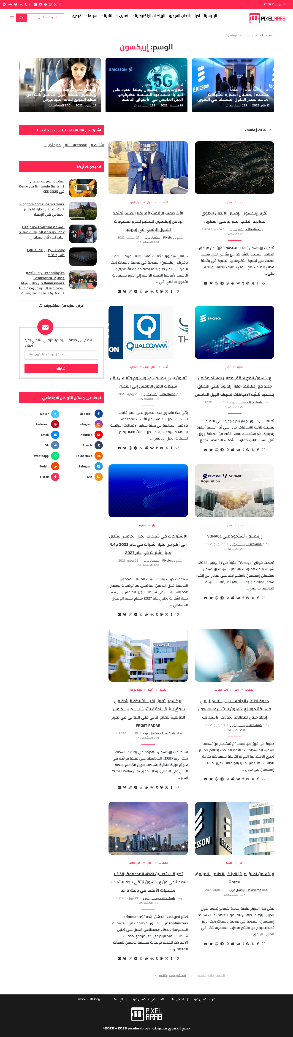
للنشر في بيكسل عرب (147, 999)
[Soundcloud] (10, 4)
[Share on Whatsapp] (227, 283)
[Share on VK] (238, 283)
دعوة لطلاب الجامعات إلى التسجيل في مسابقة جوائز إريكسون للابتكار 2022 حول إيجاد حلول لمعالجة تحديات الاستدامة (234, 709)
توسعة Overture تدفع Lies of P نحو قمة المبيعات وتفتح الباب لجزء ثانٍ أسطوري (42, 232)
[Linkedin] (30, 4)
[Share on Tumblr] (243, 283)
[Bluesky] (15, 4)
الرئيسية (210, 16)
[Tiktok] (39, 477)
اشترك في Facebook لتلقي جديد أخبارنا (74, 144)
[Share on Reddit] (232, 283)
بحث (21, 18)
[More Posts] (61, 306)
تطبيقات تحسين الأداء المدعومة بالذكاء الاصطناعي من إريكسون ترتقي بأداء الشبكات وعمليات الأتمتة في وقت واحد (148, 882)
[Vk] (21, 4)
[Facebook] (60, 4)
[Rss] (83, 477)
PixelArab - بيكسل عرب (259, 35)
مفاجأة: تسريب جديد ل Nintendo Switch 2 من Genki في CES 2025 (42, 186)
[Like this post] (263, 283)
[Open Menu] (12, 18)
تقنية (108, 16)
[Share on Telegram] (222, 283)
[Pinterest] (45, 4)
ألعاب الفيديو (179, 16)
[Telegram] (4, 4)
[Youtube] (40, 4)
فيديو (76, 16)
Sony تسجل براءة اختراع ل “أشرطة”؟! (45, 252)
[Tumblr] (26, 4)
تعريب (123, 16)
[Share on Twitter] (253, 283)
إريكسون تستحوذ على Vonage (234, 536)
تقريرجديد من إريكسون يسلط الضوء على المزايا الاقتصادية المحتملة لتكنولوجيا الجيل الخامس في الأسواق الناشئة (148, 94)
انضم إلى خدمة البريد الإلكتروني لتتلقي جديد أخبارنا (58, 342)
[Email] (35, 4)
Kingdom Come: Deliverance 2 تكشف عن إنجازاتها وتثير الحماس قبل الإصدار (42, 209)
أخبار (196, 16)
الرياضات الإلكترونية (150, 16)
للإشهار (117, 999)
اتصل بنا (178, 999)
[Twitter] (55, 4)
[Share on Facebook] (258, 283)
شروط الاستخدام (90, 999)
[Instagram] (50, 4)
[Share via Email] (205, 283)
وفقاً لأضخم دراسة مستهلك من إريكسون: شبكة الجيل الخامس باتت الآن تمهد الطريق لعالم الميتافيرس (61, 94)
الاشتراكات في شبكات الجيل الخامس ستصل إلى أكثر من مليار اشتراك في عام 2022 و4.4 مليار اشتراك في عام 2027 (148, 544)
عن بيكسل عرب (203, 999)
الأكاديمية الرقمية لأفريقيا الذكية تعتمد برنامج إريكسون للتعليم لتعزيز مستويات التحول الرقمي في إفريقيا (148, 221)
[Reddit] (39, 466)
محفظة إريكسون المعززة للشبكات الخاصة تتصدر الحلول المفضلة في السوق (233, 97)
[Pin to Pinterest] (247, 283)
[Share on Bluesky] (211, 283)
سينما (92, 16)
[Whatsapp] (39, 456)
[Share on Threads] (216, 283)
